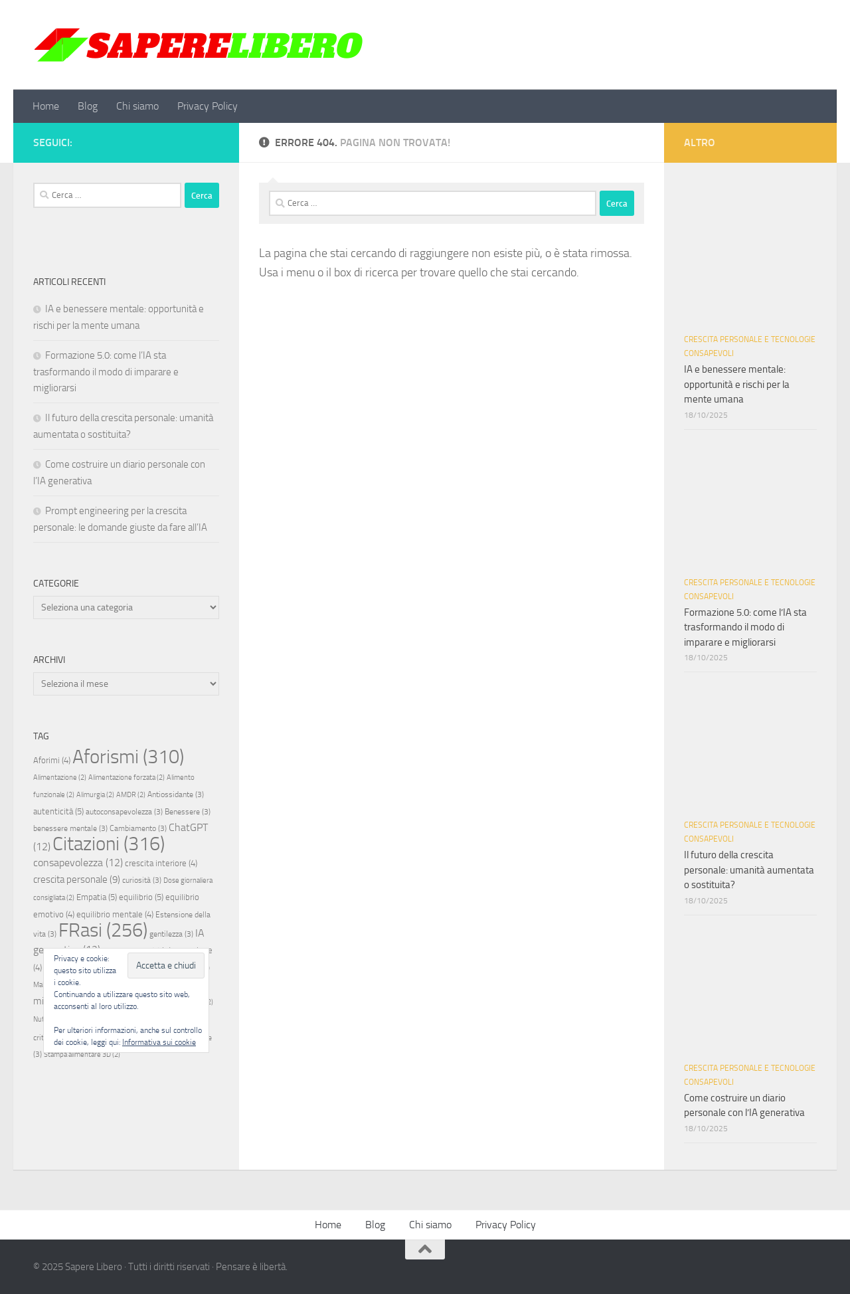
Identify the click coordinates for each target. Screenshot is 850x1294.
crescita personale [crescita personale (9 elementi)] (76, 879)
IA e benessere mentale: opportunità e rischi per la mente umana (737, 384)
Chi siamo (137, 106)
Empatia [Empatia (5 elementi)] (96, 897)
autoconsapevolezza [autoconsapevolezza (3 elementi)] (124, 811)
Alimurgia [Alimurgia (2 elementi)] (95, 794)
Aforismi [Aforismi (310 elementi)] (128, 756)
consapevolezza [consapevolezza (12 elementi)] (78, 862)
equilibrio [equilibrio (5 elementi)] (141, 897)
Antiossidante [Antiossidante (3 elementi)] (175, 794)
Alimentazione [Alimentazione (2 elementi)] (59, 777)
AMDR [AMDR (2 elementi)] (130, 794)
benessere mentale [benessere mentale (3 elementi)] (70, 828)
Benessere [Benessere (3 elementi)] (188, 811)
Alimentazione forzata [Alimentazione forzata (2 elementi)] (126, 777)
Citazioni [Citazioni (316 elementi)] (108, 844)
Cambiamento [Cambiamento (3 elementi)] (138, 828)
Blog (88, 106)
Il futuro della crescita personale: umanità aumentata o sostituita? (749, 870)
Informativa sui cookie (159, 1042)
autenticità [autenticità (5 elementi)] (58, 811)
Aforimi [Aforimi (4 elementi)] (51, 760)
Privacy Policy (207, 106)
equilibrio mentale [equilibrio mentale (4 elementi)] (114, 914)
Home (46, 106)
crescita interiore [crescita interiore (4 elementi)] (161, 863)
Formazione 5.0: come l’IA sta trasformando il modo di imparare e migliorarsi (106, 371)
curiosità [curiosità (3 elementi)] (141, 880)
